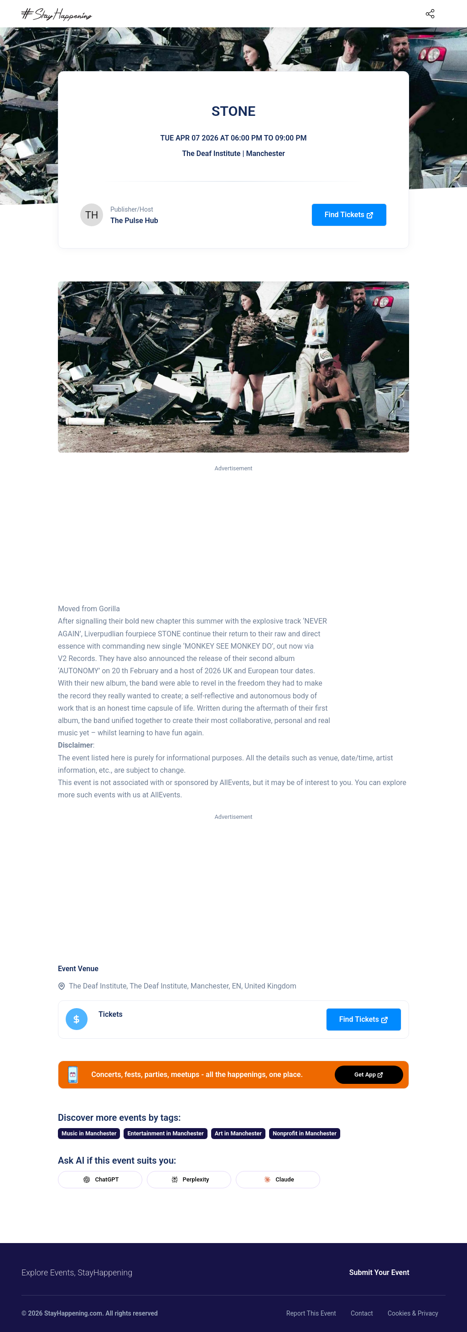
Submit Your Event (351, 1272)
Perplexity (189, 1179)
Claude (278, 1179)
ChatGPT (100, 1179)
